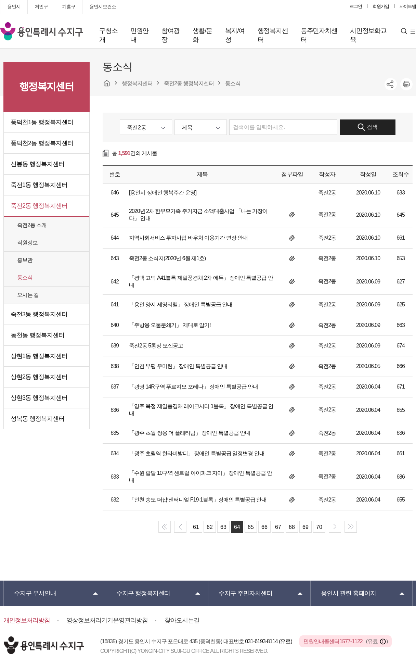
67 (278, 527)
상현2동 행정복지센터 (39, 376)
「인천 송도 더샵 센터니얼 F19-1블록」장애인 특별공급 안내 (197, 500)
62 (210, 527)
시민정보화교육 (368, 35)
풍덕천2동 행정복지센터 (42, 143)
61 (196, 527)
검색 (368, 127)
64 (237, 527)
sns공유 (391, 84)
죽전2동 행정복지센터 (39, 205)
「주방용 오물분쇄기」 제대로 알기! (170, 325)
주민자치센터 (245, 593)
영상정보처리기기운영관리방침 (107, 620)
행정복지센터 (273, 35)
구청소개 (108, 35)
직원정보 (27, 242)
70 (319, 527)
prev (180, 527)
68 (292, 527)
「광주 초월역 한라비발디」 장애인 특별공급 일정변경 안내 (196, 453)
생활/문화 (202, 35)
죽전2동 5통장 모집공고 (156, 345)
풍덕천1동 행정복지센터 (42, 122)
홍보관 (24, 260)
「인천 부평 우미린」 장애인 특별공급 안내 (178, 366)
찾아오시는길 (182, 620)
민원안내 (139, 35)
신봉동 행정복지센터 (37, 164)
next (335, 527)
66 (264, 527)
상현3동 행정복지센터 (39, 397)
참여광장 (170, 35)
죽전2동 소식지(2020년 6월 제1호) (167, 258)
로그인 (356, 6)
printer (406, 84)
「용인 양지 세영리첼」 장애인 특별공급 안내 (180, 304)
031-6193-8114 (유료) (269, 641)
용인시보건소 (102, 6)
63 (223, 527)
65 (251, 527)
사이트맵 (408, 6)
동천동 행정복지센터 (37, 335)
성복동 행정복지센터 (37, 418)
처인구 (41, 6)
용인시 (14, 6)
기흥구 (68, 6)
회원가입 (381, 6)
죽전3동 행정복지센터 (39, 314)
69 (305, 527)
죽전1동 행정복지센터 (39, 184)
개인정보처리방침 (26, 620)
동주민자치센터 (319, 35)
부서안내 (35, 593)
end (350, 527)
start (164, 527)
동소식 (24, 277)
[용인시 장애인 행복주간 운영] (162, 192)
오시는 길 (28, 295)
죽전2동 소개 (32, 225)
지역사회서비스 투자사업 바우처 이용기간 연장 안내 (188, 238)
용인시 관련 (348, 593)
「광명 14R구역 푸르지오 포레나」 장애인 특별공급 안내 (193, 387)
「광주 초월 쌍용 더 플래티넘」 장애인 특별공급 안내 (189, 433)
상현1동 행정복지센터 (39, 356)
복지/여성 (235, 35)
